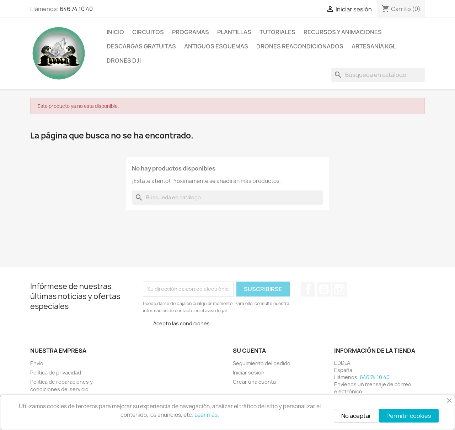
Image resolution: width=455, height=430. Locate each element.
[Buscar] (378, 75)
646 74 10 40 (76, 9)
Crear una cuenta (254, 381)
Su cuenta (249, 351)
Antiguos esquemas (216, 46)
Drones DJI (124, 60)
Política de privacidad (55, 372)
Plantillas (234, 32)
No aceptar (356, 416)
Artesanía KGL (374, 46)
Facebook (308, 289)
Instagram (339, 289)
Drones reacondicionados (299, 46)
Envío (36, 363)
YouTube (324, 289)
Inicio (115, 32)
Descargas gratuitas (141, 46)
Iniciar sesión (248, 372)
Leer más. (206, 415)
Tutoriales (277, 32)
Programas (190, 32)
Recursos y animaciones (343, 32)
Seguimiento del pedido (261, 363)
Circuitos (148, 32)
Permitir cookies (408, 416)
